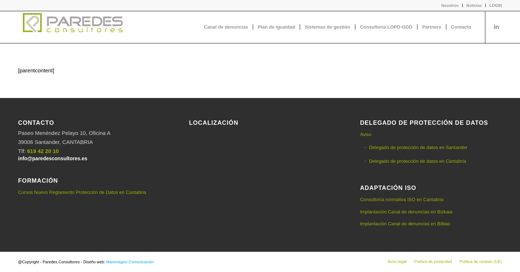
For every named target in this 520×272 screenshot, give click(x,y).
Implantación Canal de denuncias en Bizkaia (406, 211)
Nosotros (450, 5)
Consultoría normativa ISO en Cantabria (401, 199)
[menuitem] (450, 5)
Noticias (474, 5)
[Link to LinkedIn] (496, 26)
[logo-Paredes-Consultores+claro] (72, 27)
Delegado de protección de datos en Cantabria (417, 161)
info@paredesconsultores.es (52, 158)
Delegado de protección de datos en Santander (418, 147)
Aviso (366, 134)
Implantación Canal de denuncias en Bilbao (405, 223)
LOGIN (495, 5)
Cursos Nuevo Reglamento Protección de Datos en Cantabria (82, 192)
